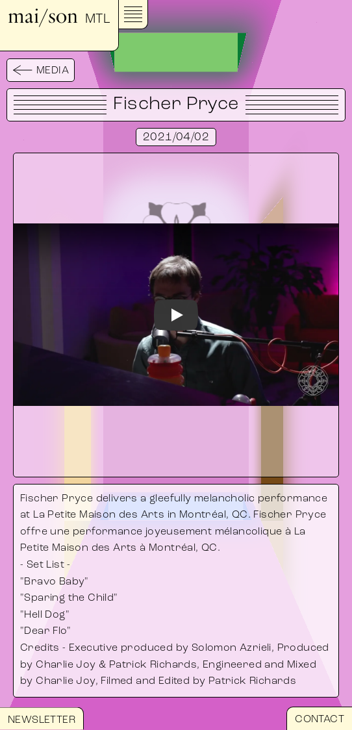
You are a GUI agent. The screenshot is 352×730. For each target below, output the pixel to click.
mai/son (59, 16)
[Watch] (176, 315)
